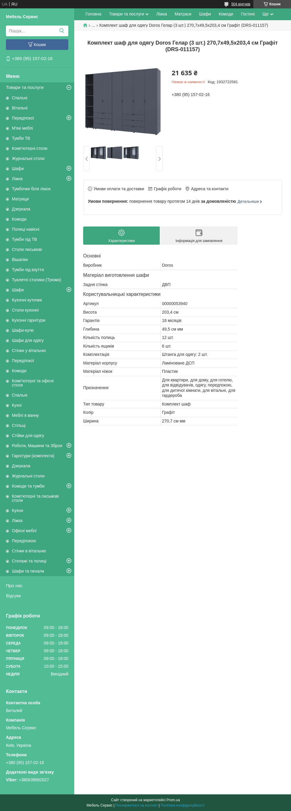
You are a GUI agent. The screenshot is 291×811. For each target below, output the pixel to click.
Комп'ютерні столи (29, 148)
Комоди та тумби (28, 486)
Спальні (19, 97)
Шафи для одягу (28, 340)
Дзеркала (21, 209)
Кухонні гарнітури (28, 320)
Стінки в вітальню (29, 550)
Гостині (248, 14)
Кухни (17, 510)
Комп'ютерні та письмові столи (35, 498)
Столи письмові (27, 249)
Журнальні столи (28, 158)
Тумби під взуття (28, 269)
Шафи (18, 168)
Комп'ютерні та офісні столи (33, 382)
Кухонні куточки (27, 300)
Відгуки (13, 595)
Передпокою (24, 540)
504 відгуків (240, 4)
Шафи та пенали (28, 571)
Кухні (17, 405)
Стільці (19, 425)
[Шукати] (61, 31)
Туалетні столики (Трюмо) (36, 279)
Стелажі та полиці (29, 561)
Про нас (14, 585)
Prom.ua (173, 800)
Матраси (183, 14)
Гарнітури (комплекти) (33, 455)
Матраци (20, 199)
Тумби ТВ (21, 138)
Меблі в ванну (25, 415)
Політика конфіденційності (183, 805)
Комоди (19, 219)
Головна (93, 14)
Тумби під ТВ (24, 239)
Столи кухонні (25, 310)
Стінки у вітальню (29, 350)
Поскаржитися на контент (137, 805)
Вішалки (20, 259)
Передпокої (23, 118)
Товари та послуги (25, 87)
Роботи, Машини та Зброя (37, 445)
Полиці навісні (25, 229)
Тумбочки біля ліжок (31, 188)
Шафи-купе (23, 330)
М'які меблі (22, 128)
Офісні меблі (24, 530)
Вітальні (20, 108)
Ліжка (17, 178)
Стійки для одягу (28, 435)
